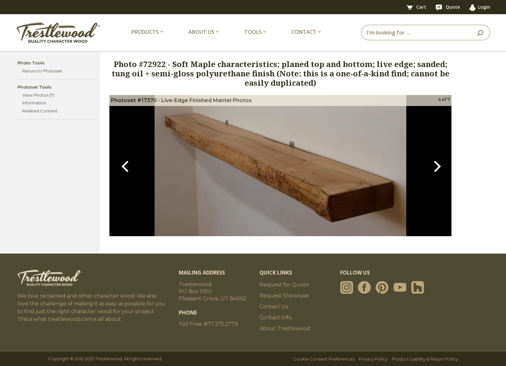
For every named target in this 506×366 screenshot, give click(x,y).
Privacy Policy (373, 358)
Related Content (39, 110)
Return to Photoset (42, 70)
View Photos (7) (38, 95)
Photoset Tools (34, 87)
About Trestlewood (284, 328)
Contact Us (273, 306)
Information (34, 102)
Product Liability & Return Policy (425, 358)
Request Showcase (284, 296)
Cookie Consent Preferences (324, 358)
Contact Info (275, 317)
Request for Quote (284, 285)
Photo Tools (31, 62)
